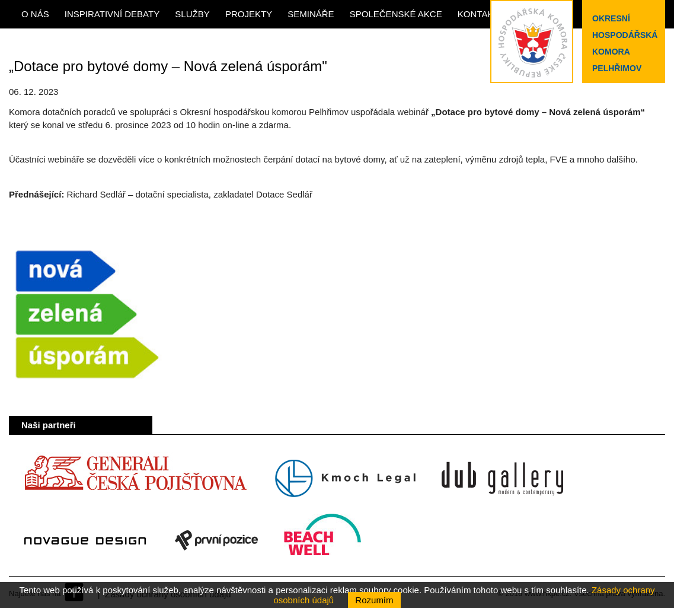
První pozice (216, 540)
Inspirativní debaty (112, 14)
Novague (85, 540)
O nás (35, 14)
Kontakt (478, 14)
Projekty (248, 14)
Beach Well (323, 540)
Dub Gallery (502, 478)
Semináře (311, 14)
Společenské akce (396, 14)
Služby (192, 14)
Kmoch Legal (345, 478)
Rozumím (374, 600)
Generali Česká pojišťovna (135, 478)
